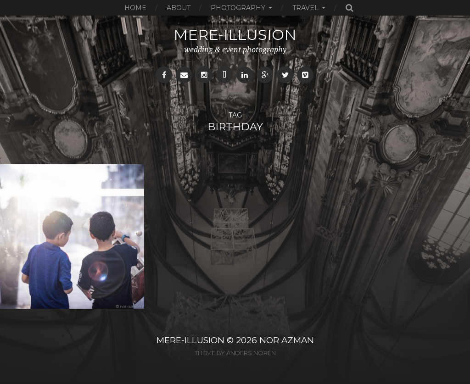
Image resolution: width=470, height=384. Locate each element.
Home (135, 8)
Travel (305, 8)
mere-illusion (235, 35)
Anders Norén (251, 352)
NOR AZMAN (286, 340)
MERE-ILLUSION (190, 340)
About (178, 8)
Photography (238, 8)
